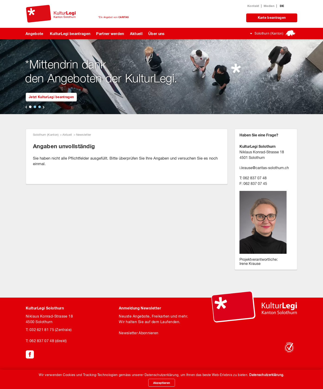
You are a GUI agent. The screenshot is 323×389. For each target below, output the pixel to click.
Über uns (156, 33)
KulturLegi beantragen (70, 33)
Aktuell (136, 33)
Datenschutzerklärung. (266, 375)
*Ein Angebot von (113, 17)
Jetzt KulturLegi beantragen (51, 97)
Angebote (34, 33)
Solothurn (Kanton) (269, 33)
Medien (269, 6)
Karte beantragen (272, 17)
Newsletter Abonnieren (138, 333)
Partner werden (110, 33)
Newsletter (83, 134)
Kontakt (253, 6)
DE (282, 6)
